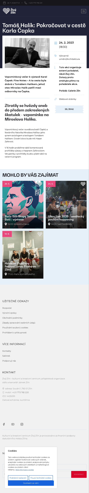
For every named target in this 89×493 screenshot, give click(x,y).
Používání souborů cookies (15, 328)
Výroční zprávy (9, 313)
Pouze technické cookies (40, 478)
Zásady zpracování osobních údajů (18, 323)
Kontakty (6, 351)
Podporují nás (9, 361)
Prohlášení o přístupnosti (14, 333)
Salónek (6, 356)
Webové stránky (67, 99)
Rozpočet (7, 308)
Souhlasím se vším (31, 483)
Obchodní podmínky (12, 318)
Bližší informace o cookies (26, 470)
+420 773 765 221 (23, 3)
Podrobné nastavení (18, 478)
